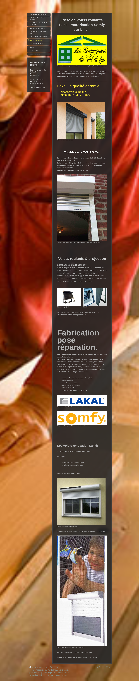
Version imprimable (39, 667)
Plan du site (55, 667)
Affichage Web (103, 667)
